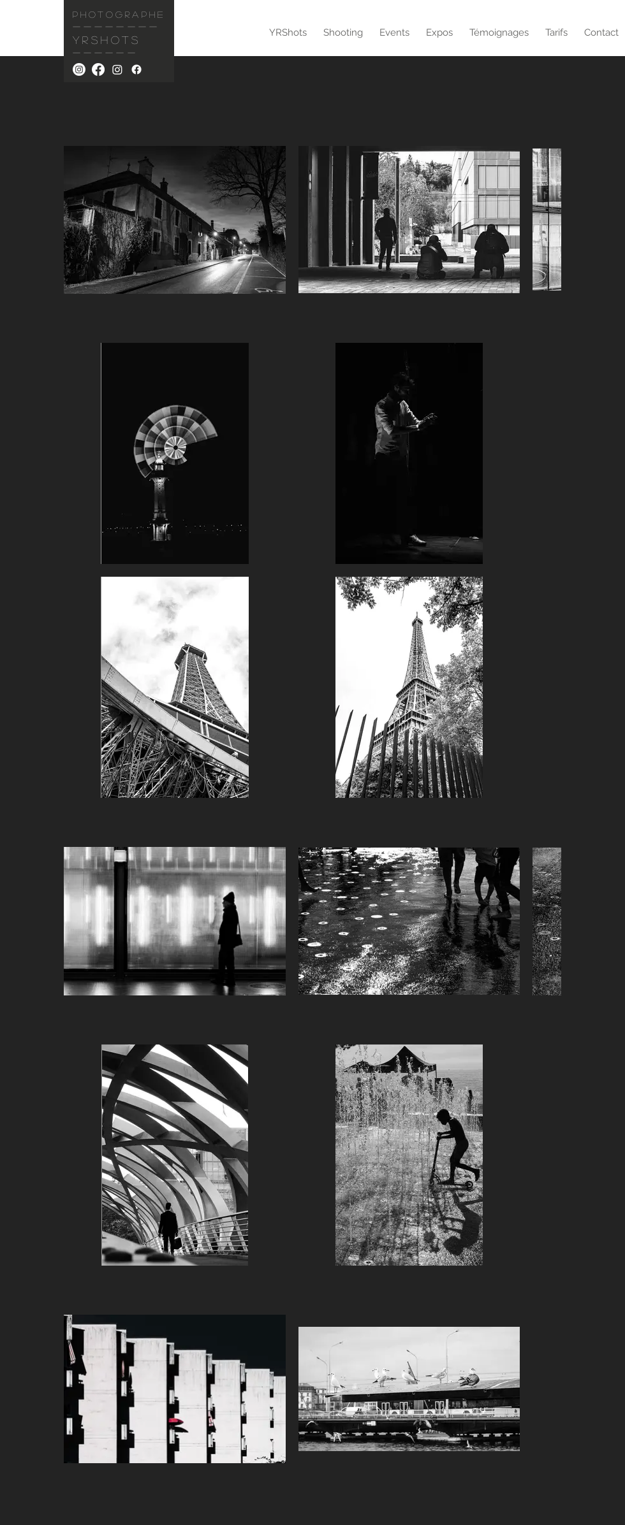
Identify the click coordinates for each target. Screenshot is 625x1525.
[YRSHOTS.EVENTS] (117, 69)
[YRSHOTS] (79, 69)
